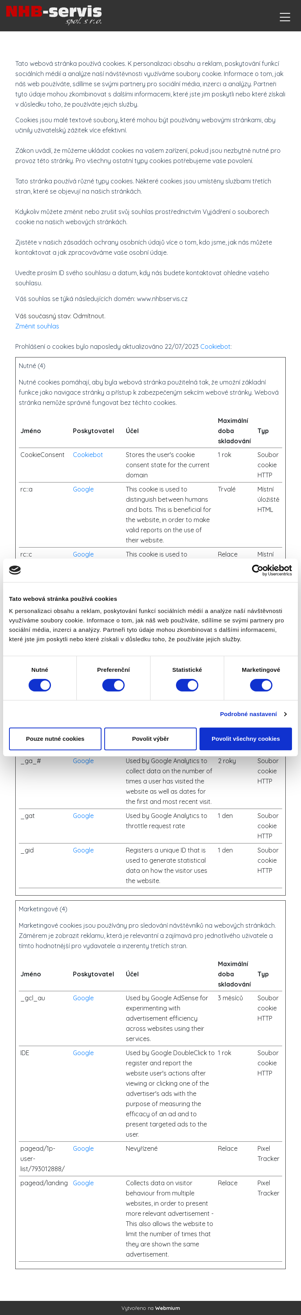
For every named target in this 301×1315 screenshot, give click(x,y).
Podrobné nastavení (248, 714)
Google (83, 489)
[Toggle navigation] (285, 16)
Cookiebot (215, 346)
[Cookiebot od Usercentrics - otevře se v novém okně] (257, 570)
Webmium (167, 1308)
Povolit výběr (150, 738)
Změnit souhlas (37, 326)
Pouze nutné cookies (55, 738)
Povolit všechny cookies (246, 738)
